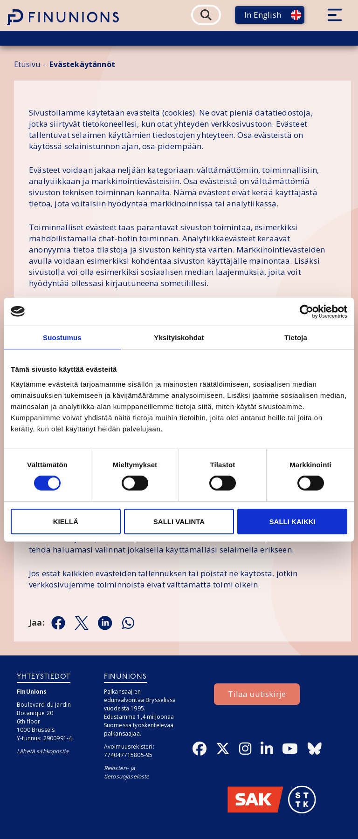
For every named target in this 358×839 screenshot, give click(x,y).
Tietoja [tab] (295, 337)
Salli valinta (179, 521)
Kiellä (65, 521)
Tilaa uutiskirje (257, 694)
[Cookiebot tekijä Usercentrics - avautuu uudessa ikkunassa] (306, 311)
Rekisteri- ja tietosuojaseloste (127, 772)
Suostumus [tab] (62, 337)
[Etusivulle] (63, 17)
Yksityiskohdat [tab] (179, 337)
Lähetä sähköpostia (43, 751)
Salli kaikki (292, 521)
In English (262, 14)
